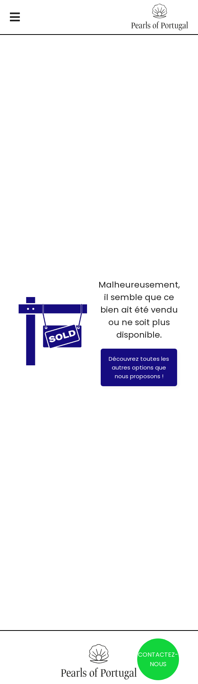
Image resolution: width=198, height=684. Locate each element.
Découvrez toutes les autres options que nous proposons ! (139, 367)
